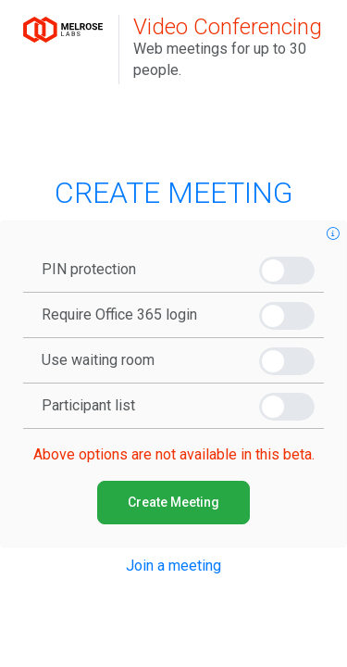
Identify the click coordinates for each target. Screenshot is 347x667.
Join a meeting (173, 565)
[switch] (287, 270)
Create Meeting (173, 502)
